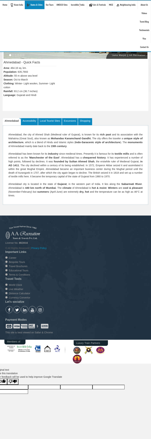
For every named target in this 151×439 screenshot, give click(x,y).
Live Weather (16, 289)
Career (12, 257)
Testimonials (144, 30)
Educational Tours (18, 270)
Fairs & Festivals (97, 5)
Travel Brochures (18, 266)
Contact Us (144, 47)
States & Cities (35, 5)
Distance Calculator (19, 293)
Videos (144, 13)
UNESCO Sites (62, 4)
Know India (16, 5)
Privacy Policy (39, 248)
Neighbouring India (126, 5)
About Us (144, 4)
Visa (144, 38)
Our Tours (49, 4)
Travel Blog (144, 21)
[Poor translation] (12, 382)
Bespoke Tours (17, 262)
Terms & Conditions (19, 274)
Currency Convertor (19, 297)
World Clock (15, 285)
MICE (111, 4)
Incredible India (78, 4)
